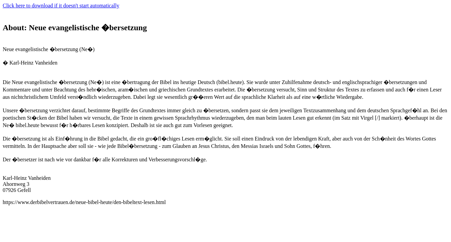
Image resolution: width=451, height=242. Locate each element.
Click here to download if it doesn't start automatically (61, 5)
